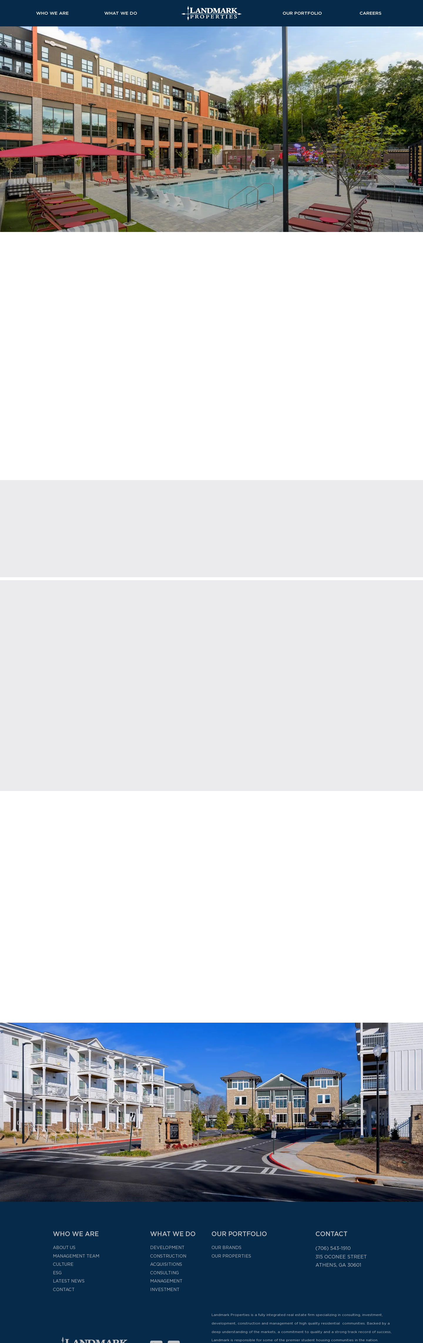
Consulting (164, 1272)
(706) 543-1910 (333, 1248)
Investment (164, 1289)
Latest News (69, 1280)
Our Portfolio (302, 13)
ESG (57, 1272)
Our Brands (226, 1247)
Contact (64, 1289)
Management (166, 1280)
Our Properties (231, 1255)
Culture (63, 1264)
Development (167, 1247)
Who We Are (52, 13)
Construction (168, 1255)
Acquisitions (166, 1264)
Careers (371, 13)
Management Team (76, 1255)
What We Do (120, 13)
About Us (64, 1247)
